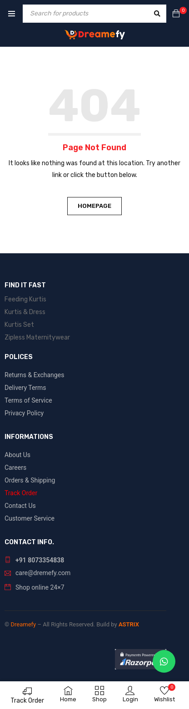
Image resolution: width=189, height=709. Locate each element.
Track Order (27, 700)
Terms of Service (28, 400)
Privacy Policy (24, 413)
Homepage (94, 205)
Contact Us (20, 505)
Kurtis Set (19, 325)
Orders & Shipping (30, 480)
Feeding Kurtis (25, 299)
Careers (15, 467)
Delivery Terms (25, 387)
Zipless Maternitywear (37, 337)
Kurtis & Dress (25, 312)
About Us (17, 454)
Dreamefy (23, 624)
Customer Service (30, 518)
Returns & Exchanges (34, 375)
